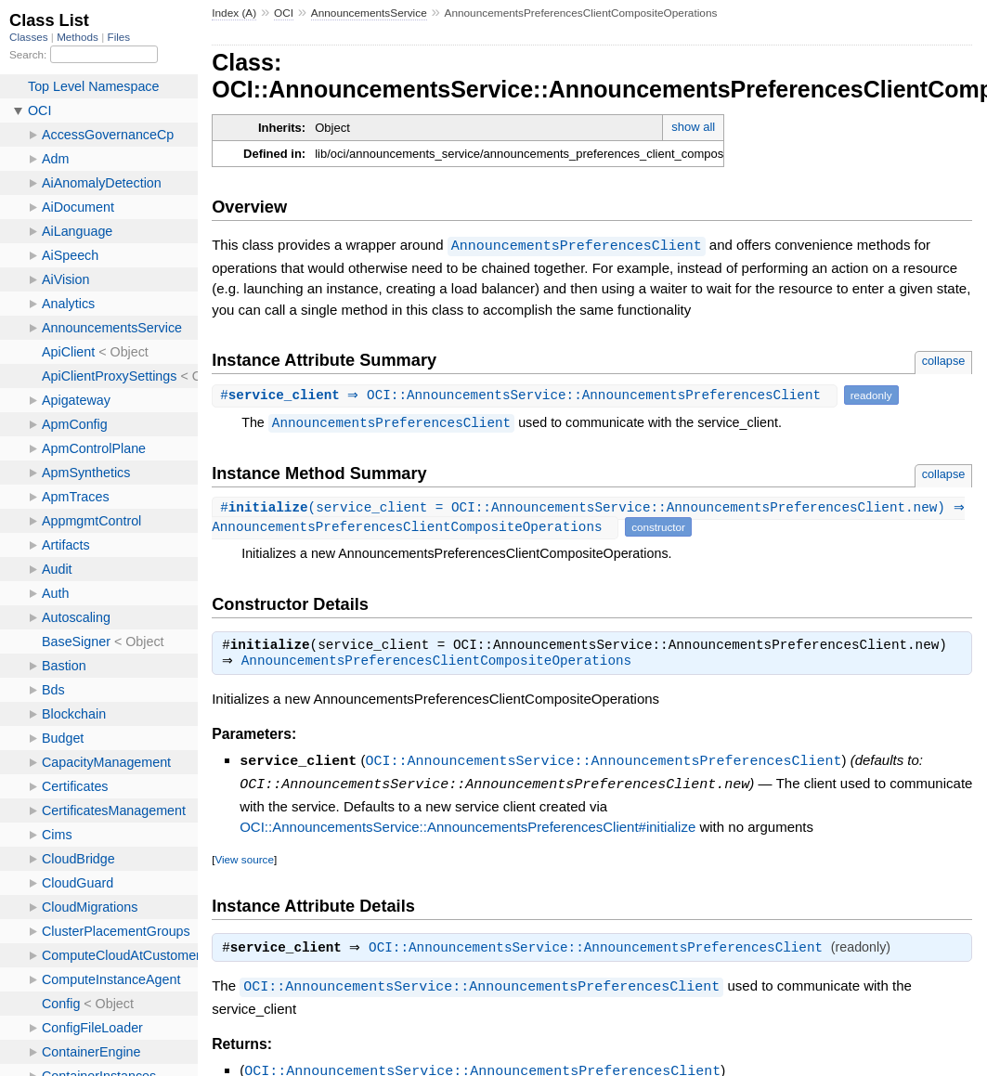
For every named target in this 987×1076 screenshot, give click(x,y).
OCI (283, 12)
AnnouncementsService (369, 12)
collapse (944, 360)
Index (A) (234, 12)
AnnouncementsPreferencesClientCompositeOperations (441, 662)
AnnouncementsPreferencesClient (576, 245)
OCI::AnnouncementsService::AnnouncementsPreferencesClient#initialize (467, 827)
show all (693, 127)
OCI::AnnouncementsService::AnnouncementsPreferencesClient (603, 762)
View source (243, 859)
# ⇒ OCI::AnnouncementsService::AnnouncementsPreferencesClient (527, 394)
